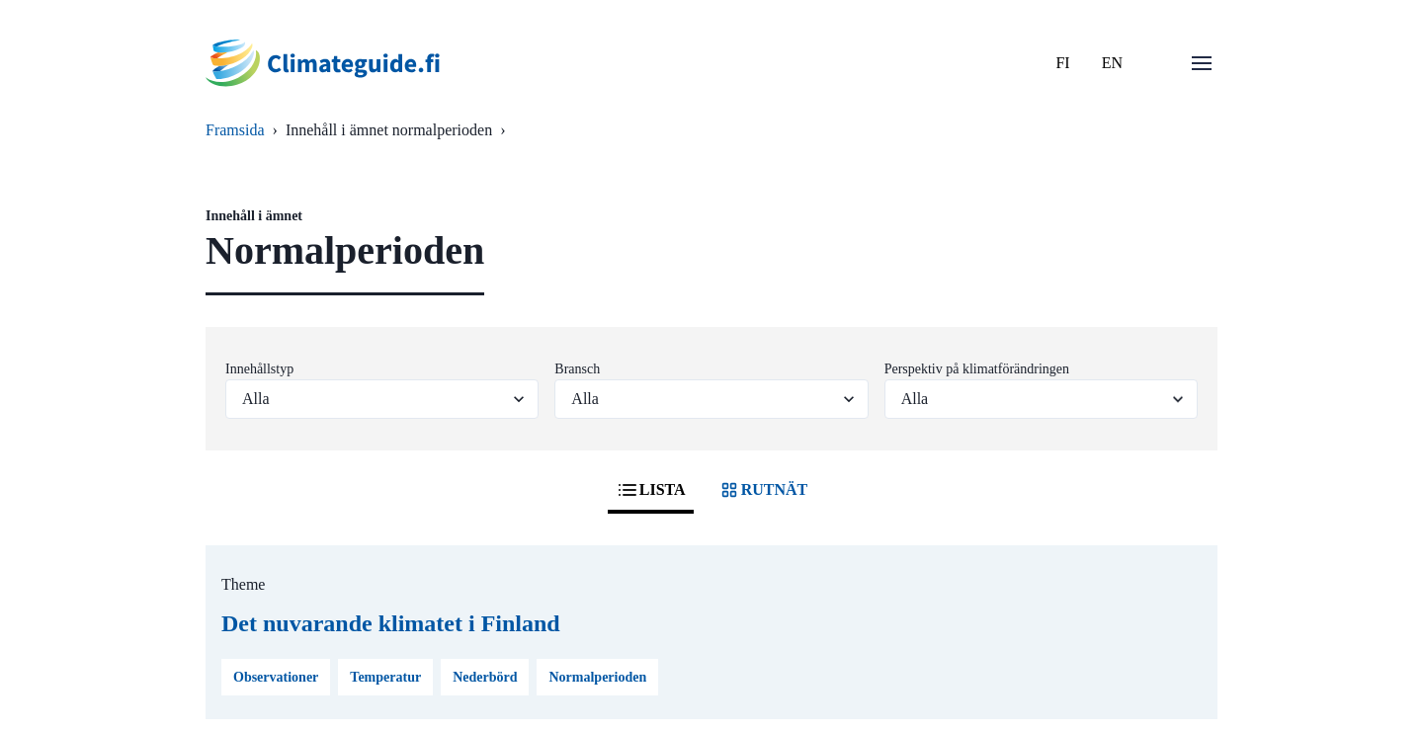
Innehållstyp (259, 369)
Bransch (577, 369)
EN (1112, 62)
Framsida (235, 130)
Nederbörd (485, 677)
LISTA (651, 490)
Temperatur (385, 677)
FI (1062, 62)
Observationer (275, 677)
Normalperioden (597, 677)
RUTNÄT (762, 490)
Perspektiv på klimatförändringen (976, 369)
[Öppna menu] (1201, 63)
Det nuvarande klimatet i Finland (390, 623)
